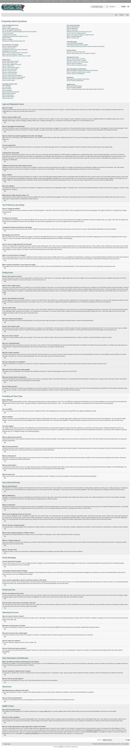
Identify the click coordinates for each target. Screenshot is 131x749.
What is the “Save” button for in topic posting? (13, 77)
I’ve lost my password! (7, 33)
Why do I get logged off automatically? (11, 30)
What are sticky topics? (8, 95)
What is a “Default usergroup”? (74, 36)
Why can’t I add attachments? (9, 72)
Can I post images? (7, 90)
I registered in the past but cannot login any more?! (15, 36)
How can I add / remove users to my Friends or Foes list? (81, 53)
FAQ (116, 14)
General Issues (63, 1)
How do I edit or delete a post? (10, 62)
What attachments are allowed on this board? (78, 79)
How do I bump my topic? (8, 80)
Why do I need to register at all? (10, 28)
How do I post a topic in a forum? (10, 61)
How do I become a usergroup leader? (76, 33)
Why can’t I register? (7, 39)
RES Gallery (38, 1)
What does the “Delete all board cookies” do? (13, 41)
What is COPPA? (6, 37)
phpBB (60, 746)
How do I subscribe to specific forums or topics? (79, 72)
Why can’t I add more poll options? (11, 67)
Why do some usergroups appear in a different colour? (80, 34)
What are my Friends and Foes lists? (76, 51)
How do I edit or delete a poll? (9, 69)
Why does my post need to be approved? (12, 78)
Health (105, 1)
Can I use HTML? (6, 87)
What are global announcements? (10, 91)
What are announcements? (9, 93)
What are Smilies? (6, 88)
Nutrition (71, 1)
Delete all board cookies (104, 743)
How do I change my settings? (9, 46)
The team (95, 743)
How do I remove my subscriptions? (76, 73)
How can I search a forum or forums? (76, 58)
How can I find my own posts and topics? (77, 65)
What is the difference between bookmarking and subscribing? (82, 70)
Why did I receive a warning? (9, 73)
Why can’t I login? (6, 27)
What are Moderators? (72, 28)
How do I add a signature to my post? (11, 64)
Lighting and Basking (96, 1)
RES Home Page (29, 1)
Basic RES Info (45, 1)
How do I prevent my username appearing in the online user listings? (19, 31)
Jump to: (99, 739)
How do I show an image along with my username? (15, 52)
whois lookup (115, 728)
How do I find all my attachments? (75, 80)
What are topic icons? (7, 98)
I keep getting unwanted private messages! (77, 44)
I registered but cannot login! (9, 34)
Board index (7, 744)
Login (127, 14)
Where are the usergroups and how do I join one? (79, 31)
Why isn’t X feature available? (74, 87)
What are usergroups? (72, 30)
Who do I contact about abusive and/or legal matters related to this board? (85, 89)
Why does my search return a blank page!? (77, 62)
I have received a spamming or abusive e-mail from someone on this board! (85, 46)
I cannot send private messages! (75, 43)
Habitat (78, 1)
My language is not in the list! (9, 51)
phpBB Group (47, 711)
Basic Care (54, 1)
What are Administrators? (73, 27)
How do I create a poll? (8, 66)
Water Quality (85, 1)
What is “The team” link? (73, 37)
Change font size (128, 17)
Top (5, 113)
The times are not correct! (8, 48)
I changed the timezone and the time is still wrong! (14, 49)
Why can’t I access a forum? (9, 70)
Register (121, 14)
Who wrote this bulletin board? (74, 86)
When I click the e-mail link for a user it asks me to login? (16, 55)
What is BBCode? (6, 85)
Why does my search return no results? (76, 60)
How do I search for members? (74, 63)
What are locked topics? (8, 96)
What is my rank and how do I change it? (12, 54)
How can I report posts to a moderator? (12, 75)
